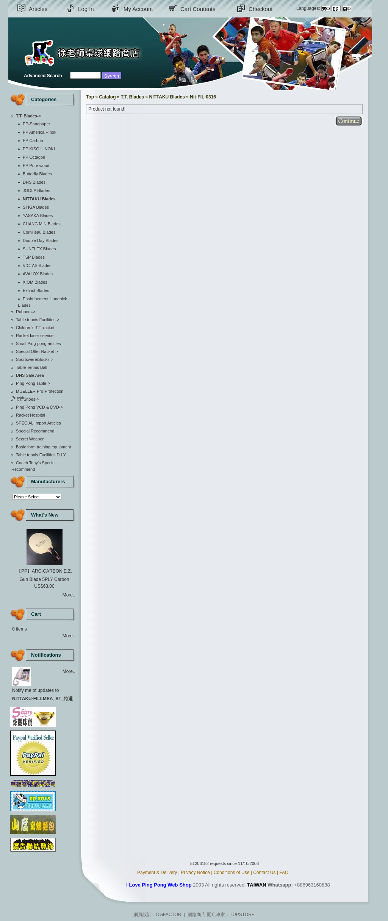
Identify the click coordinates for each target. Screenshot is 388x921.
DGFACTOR (168, 914)
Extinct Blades (36, 290)
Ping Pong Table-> (33, 383)
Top (90, 97)
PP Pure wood (36, 165)
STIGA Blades (36, 207)
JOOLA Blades (36, 190)
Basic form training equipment (43, 447)
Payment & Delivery (157, 872)
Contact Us (264, 872)
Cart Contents (198, 9)
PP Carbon (33, 140)
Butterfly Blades (37, 174)
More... (70, 595)
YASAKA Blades (38, 215)
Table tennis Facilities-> (37, 319)
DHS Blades (34, 182)
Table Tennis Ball (31, 367)
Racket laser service (34, 335)
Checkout (260, 9)
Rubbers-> (26, 311)
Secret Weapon (30, 439)
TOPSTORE (242, 914)
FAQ (283, 872)
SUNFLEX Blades (39, 249)
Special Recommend (35, 431)
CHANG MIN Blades (42, 224)
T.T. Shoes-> (27, 399)
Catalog (107, 97)
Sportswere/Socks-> (34, 359)
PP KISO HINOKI (39, 149)
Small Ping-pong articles (38, 343)
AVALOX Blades (38, 274)
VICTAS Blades (37, 265)
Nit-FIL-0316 (203, 97)
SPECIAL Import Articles (38, 423)
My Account (138, 9)
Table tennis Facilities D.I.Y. (41, 455)
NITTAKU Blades (167, 97)
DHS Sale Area (30, 375)
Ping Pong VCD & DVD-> (39, 407)
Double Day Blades (40, 240)
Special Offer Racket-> (37, 351)
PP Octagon (34, 157)
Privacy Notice (195, 872)
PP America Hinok (39, 132)
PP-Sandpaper (36, 124)
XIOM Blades (35, 282)
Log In (86, 9)
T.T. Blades (132, 97)
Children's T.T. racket (35, 327)
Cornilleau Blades (39, 232)
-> (28, 116)
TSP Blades (34, 257)
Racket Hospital (30, 415)
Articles (38, 9)
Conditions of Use (232, 872)
